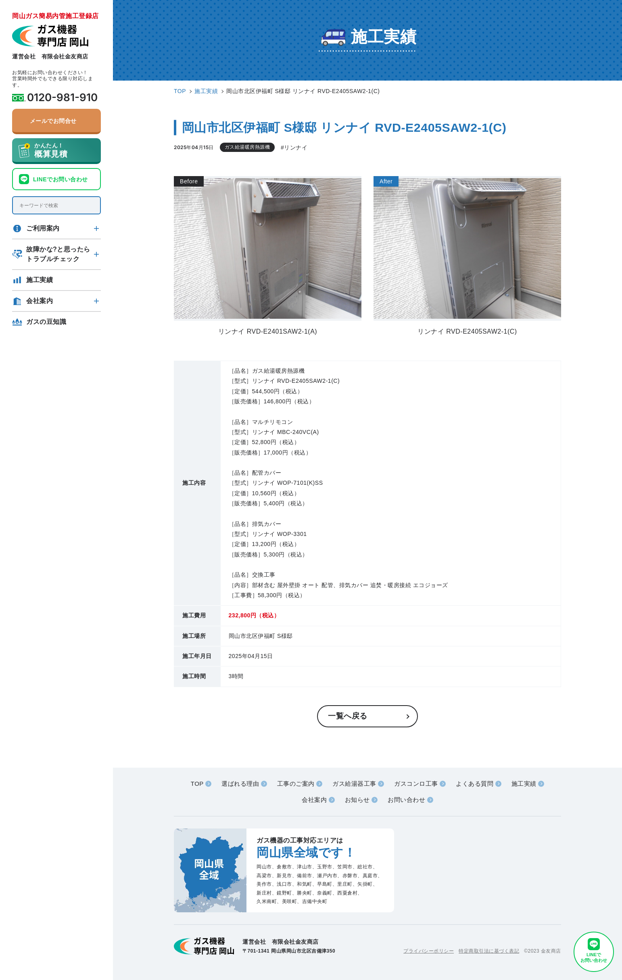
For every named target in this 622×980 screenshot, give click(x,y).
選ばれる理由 (240, 783)
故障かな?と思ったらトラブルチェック (58, 254)
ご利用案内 (43, 228)
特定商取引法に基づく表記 (489, 951)
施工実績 (39, 279)
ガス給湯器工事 (354, 783)
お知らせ (357, 799)
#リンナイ (294, 147)
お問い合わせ (406, 799)
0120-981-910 (62, 97)
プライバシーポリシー (428, 951)
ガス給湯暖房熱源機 (247, 147)
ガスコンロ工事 (416, 783)
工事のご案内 (296, 783)
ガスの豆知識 (46, 321)
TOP (197, 783)
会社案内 (39, 300)
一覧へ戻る (347, 716)
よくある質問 (474, 783)
